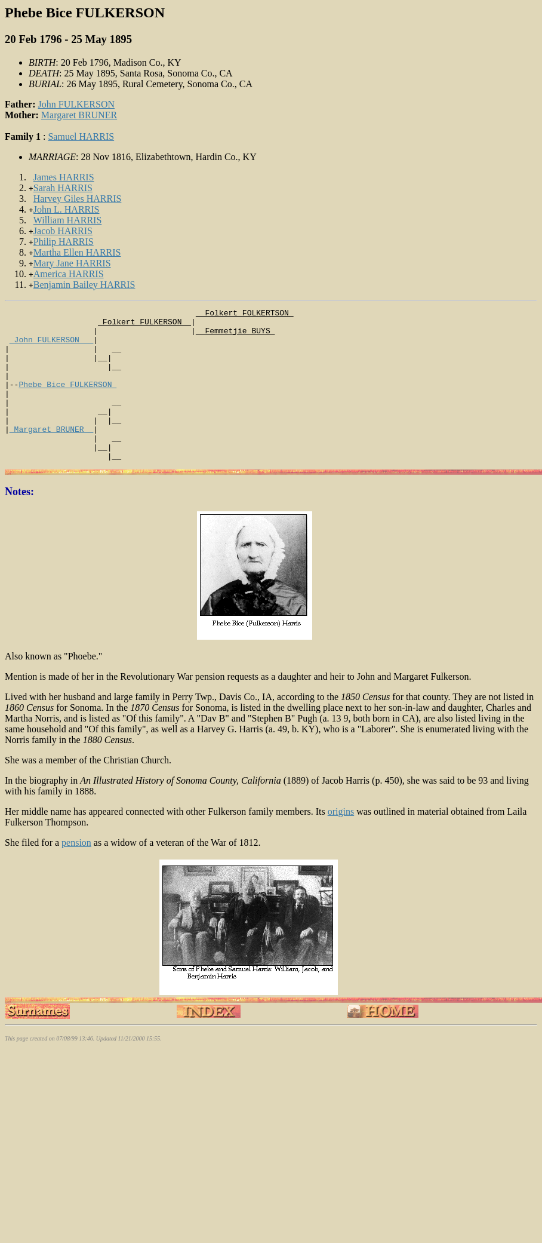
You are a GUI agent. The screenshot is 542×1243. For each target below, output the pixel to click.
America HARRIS (68, 274)
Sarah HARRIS (63, 188)
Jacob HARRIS (63, 231)
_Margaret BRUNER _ (51, 454)
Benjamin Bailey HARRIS (84, 285)
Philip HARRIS (63, 242)
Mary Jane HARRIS (72, 263)
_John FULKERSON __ (51, 346)
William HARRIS (67, 220)
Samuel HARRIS (81, 136)
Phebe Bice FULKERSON (67, 400)
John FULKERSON (76, 104)
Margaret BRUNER (79, 115)
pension (76, 873)
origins (341, 842)
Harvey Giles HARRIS (77, 199)
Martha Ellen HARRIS (77, 252)
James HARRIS (63, 177)
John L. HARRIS (66, 209)
